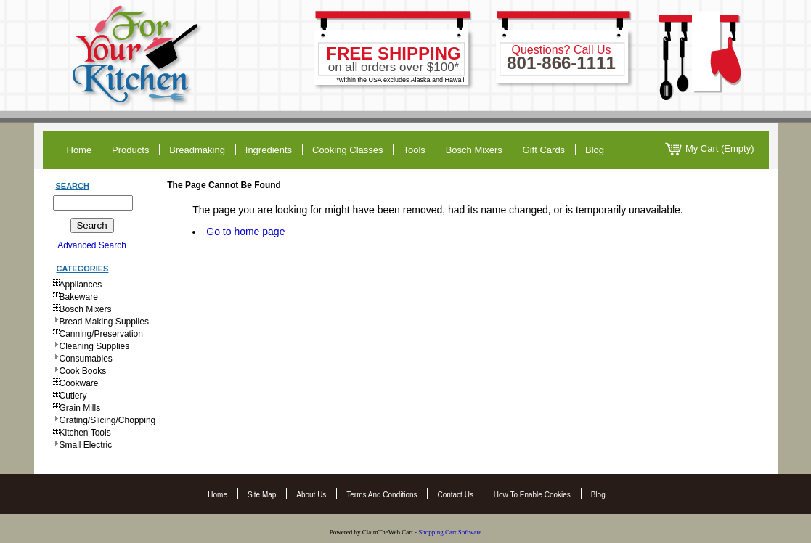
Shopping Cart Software (450, 532)
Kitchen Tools (85, 433)
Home (217, 495)
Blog (598, 495)
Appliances (81, 284)
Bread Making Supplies (104, 322)
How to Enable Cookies (532, 495)
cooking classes (347, 149)
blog (594, 149)
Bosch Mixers (474, 149)
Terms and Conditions (381, 495)
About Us (311, 495)
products (130, 149)
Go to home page (245, 231)
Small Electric (86, 445)
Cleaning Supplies (95, 346)
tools (414, 149)
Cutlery (73, 396)
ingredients (268, 149)
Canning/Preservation (101, 334)
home (79, 149)
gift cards (544, 149)
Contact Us (455, 495)
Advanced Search (91, 245)
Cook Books (83, 371)
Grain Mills (80, 408)
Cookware (79, 383)
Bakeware (79, 297)
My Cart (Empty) (709, 149)
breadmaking (197, 149)
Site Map (262, 495)
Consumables (86, 359)
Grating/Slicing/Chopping (108, 420)
